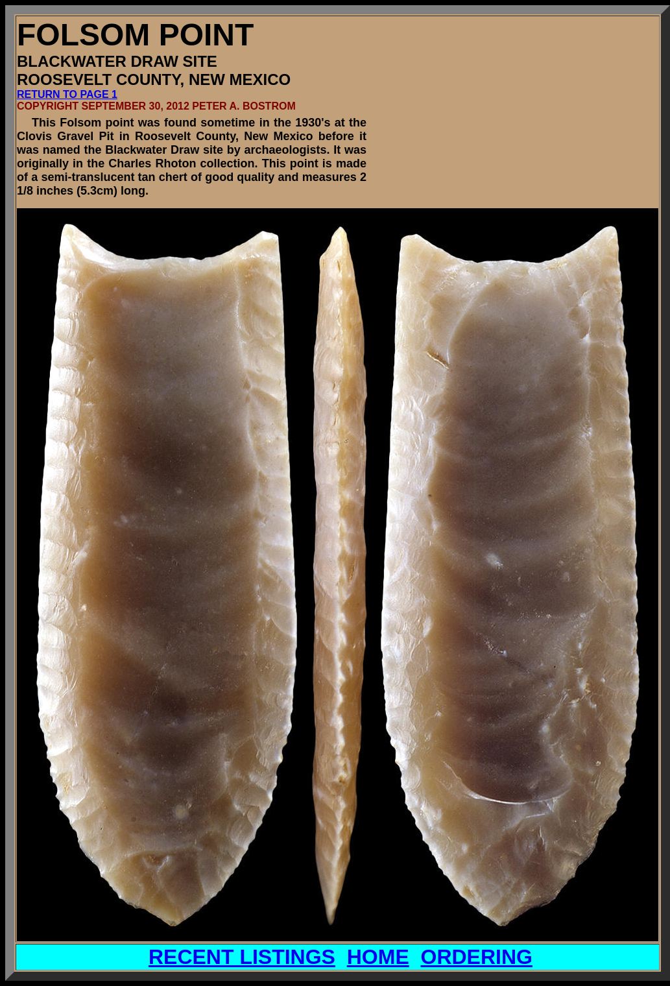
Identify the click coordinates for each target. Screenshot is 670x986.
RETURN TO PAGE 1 (67, 94)
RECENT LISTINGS (242, 956)
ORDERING (476, 956)
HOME (378, 956)
